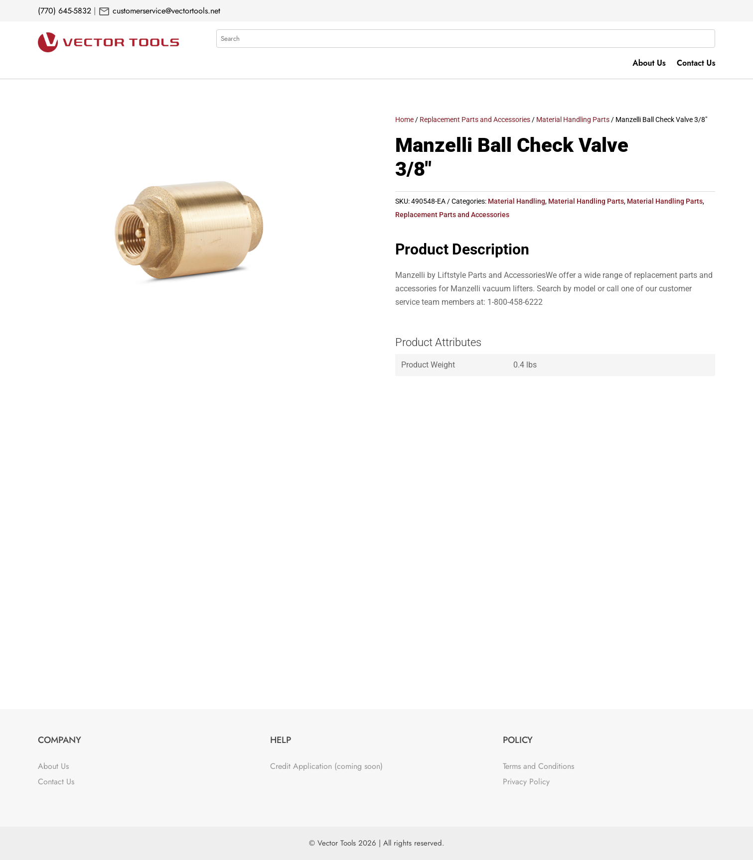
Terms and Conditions (538, 766)
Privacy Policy (526, 781)
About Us (649, 64)
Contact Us (696, 64)
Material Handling (516, 201)
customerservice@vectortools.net (165, 10)
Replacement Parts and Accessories (475, 119)
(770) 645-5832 (64, 10)
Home (404, 119)
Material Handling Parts (572, 119)
